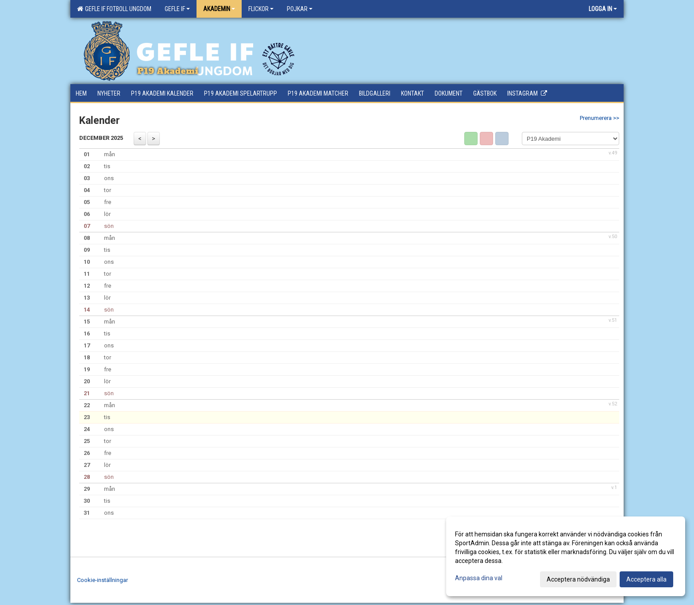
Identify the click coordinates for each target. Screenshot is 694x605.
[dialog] (565, 556)
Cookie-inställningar (102, 580)
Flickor (261, 8)
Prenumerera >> (599, 118)
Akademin (219, 8)
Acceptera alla (646, 579)
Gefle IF (177, 8)
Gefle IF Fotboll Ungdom (114, 8)
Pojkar (299, 8)
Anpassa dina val (478, 578)
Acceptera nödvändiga (578, 579)
